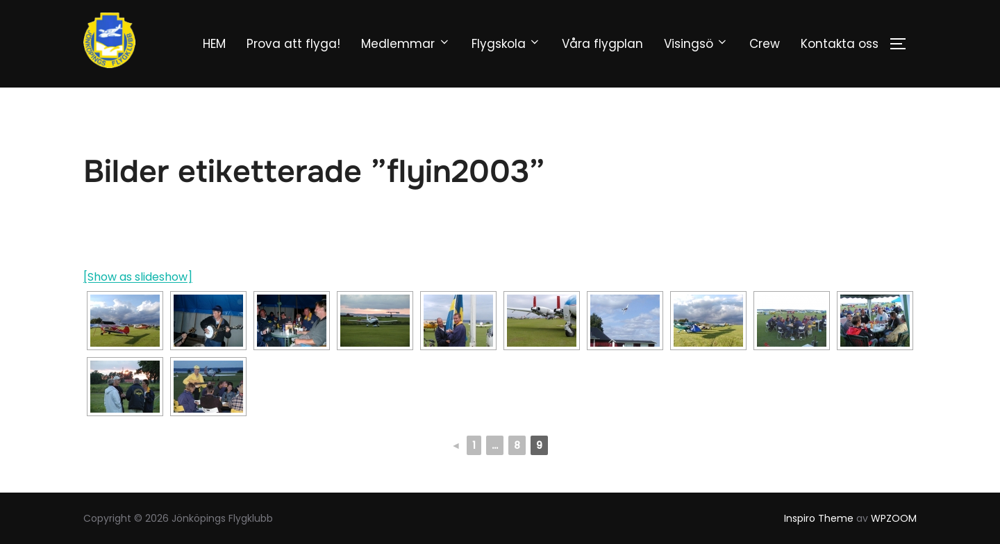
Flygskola (506, 43)
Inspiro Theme (818, 518)
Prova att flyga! (293, 43)
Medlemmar (405, 43)
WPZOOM (894, 518)
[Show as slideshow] (137, 277)
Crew (764, 43)
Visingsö (696, 43)
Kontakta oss (839, 43)
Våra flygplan (602, 43)
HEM (214, 43)
